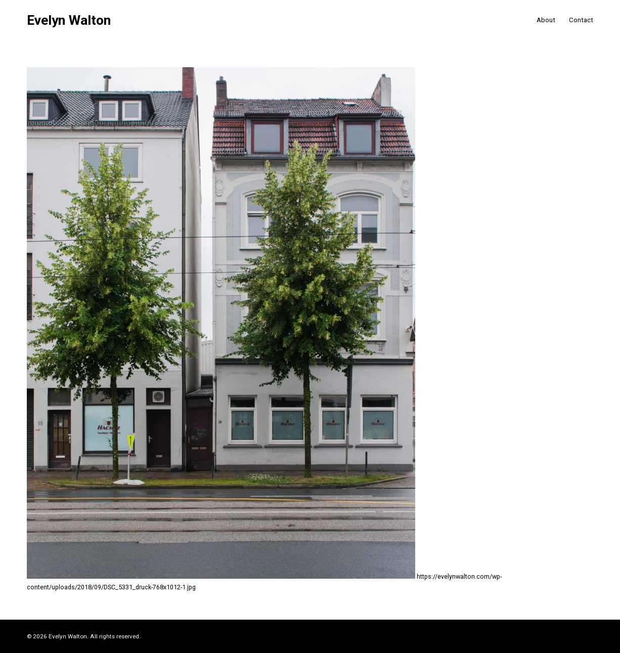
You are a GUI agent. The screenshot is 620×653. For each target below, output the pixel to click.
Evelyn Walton (69, 20)
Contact (581, 20)
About (546, 20)
